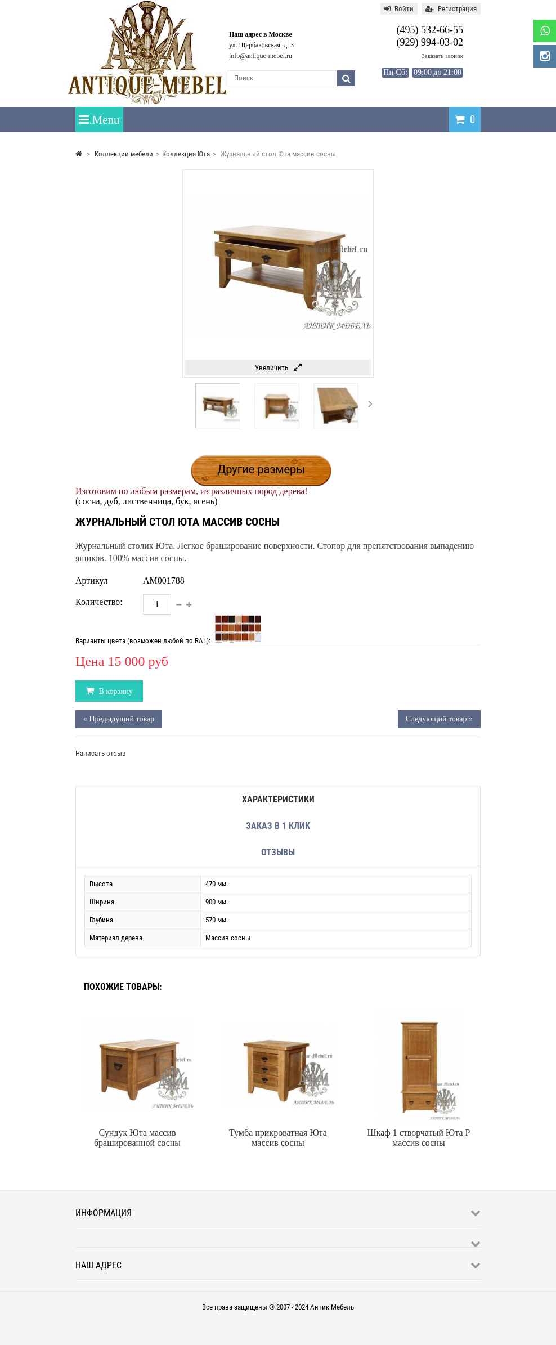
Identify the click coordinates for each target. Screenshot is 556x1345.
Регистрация (451, 9)
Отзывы (278, 852)
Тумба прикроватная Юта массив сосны (278, 1137)
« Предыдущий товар (118, 719)
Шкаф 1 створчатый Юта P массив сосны (418, 1137)
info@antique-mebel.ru (260, 56)
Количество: (99, 602)
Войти (399, 9)
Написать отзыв (100, 753)
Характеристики (278, 799)
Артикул (91, 580)
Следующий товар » (439, 719)
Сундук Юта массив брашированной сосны (137, 1137)
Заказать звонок (442, 55)
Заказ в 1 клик (278, 826)
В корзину (115, 691)
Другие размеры (261, 469)
